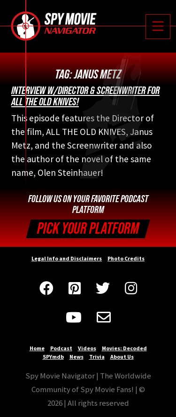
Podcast (61, 348)
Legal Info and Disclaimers (66, 258)
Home (37, 348)
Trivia (97, 356)
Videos (87, 348)
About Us (122, 356)
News (76, 356)
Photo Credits (126, 258)
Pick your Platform (88, 228)
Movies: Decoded (124, 348)
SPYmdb (53, 356)
